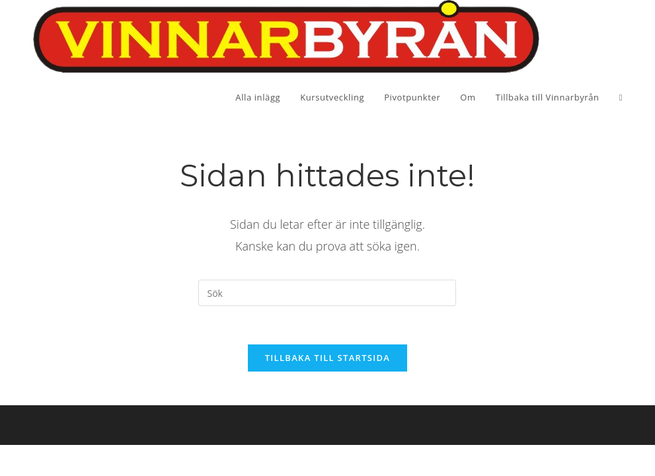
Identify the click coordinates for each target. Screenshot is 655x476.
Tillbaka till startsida (328, 360)
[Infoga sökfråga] (327, 293)
